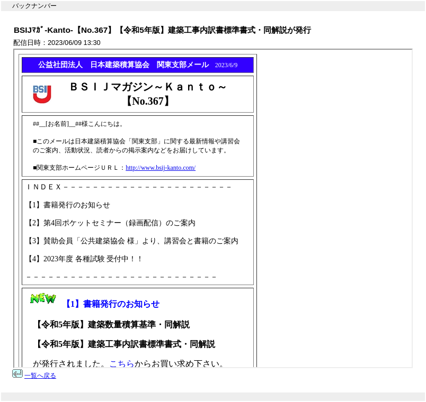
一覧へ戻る (40, 375)
